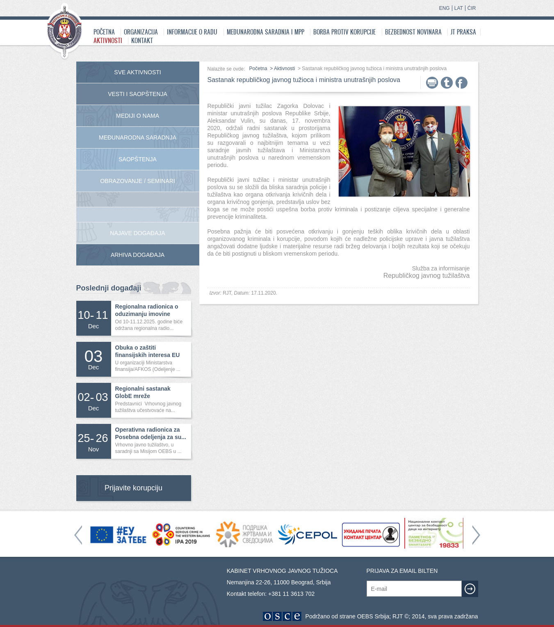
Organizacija (141, 31)
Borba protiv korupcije (344, 31)
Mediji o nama (137, 115)
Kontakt (142, 40)
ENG (444, 8)
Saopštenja (138, 159)
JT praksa (463, 31)
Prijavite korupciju (133, 488)
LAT (458, 8)
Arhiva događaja (137, 255)
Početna (104, 31)
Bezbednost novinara (413, 31)
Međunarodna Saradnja (137, 137)
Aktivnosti (107, 40)
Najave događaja (137, 233)
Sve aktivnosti (137, 72)
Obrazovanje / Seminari (137, 181)
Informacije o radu (192, 31)
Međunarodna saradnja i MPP (265, 31)
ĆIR (471, 8)
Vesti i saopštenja (137, 94)
